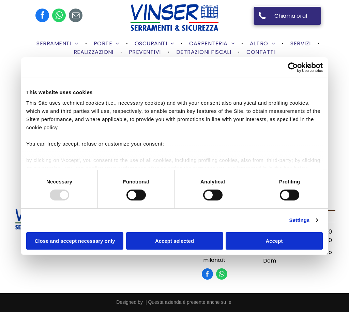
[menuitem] (58, 43)
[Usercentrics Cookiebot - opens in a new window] (293, 67)
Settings (299, 220)
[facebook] (42, 16)
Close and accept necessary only (75, 241)
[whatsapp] (59, 16)
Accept (274, 241)
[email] (75, 16)
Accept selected (174, 241)
